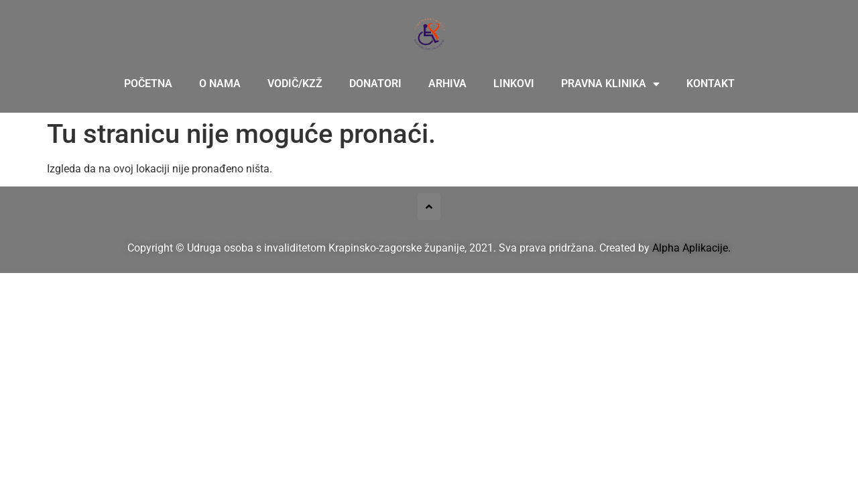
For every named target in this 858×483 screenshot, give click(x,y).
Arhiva (447, 83)
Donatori (375, 83)
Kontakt (710, 83)
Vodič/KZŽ (294, 83)
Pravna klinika (610, 84)
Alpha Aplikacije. (691, 247)
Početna (148, 83)
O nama (220, 83)
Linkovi (513, 83)
